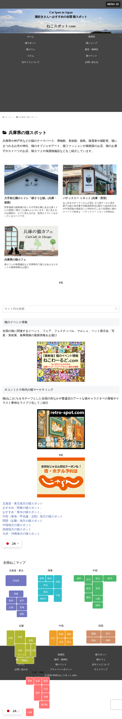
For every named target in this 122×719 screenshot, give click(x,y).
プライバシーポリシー (61, 669)
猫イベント (61, 664)
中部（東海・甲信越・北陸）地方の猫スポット (33, 516)
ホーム (21, 654)
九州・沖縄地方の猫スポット (21, 533)
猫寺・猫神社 (61, 659)
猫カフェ (100, 659)
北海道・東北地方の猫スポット (23, 503)
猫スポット (100, 654)
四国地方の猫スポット (17, 529)
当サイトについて (101, 664)
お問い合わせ (21, 669)
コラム (21, 664)
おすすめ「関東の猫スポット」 (23, 507)
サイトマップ (101, 669)
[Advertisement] (61, 89)
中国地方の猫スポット (17, 525)
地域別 (61, 654)
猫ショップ (21, 659)
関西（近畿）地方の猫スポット (23, 520)
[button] (116, 308)
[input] (61, 308)
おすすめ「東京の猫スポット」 (23, 512)
